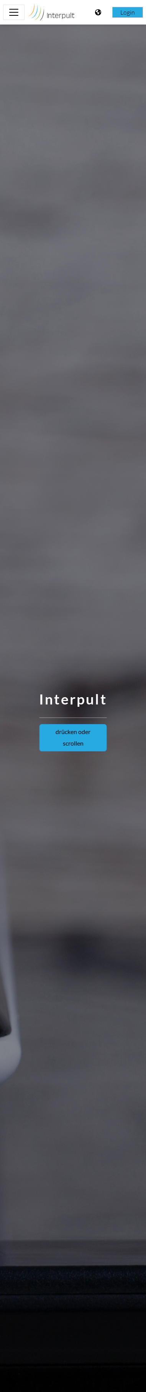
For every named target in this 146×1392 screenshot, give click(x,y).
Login (127, 12)
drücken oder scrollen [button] (73, 737)
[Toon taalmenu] (99, 12)
